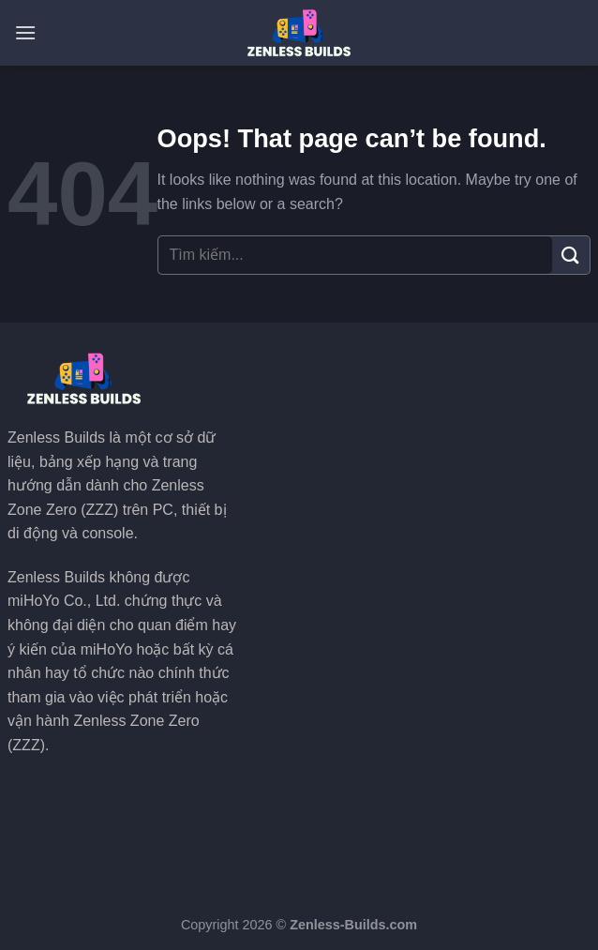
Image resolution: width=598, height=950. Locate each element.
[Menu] (25, 32)
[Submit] (571, 254)
